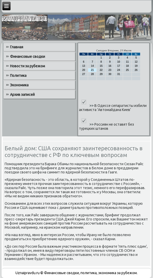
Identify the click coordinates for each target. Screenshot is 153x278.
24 (118, 70)
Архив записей (22, 94)
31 (118, 74)
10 (118, 61)
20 (83, 70)
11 (127, 61)
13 (83, 65)
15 (101, 65)
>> (91, 106)
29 (101, 74)
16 (110, 65)
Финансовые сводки (27, 56)
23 (110, 70)
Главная (16, 47)
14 (92, 65)
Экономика (19, 85)
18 (127, 65)
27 (83, 74)
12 (136, 61)
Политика (18, 75)
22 (101, 70)
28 (92, 74)
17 (118, 65)
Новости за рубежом (27, 66)
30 (110, 74)
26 (136, 70)
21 (92, 70)
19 (136, 65)
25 (127, 70)
